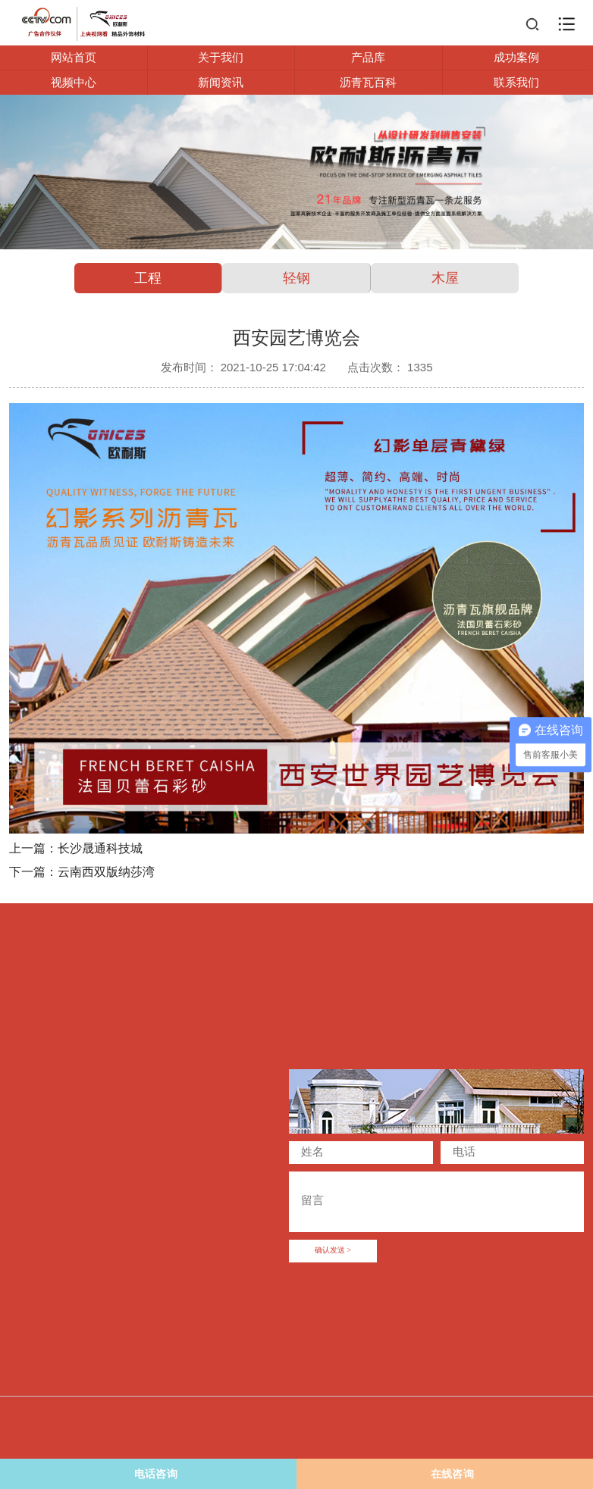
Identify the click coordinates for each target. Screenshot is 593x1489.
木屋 (445, 278)
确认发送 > (333, 1251)
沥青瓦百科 (368, 82)
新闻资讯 (220, 82)
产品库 (368, 57)
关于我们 (220, 57)
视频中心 (73, 82)
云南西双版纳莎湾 (106, 871)
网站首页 (73, 57)
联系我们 (516, 82)
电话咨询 (92, 1474)
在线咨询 (452, 1474)
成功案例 (516, 57)
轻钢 (296, 278)
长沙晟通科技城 (100, 848)
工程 (148, 278)
